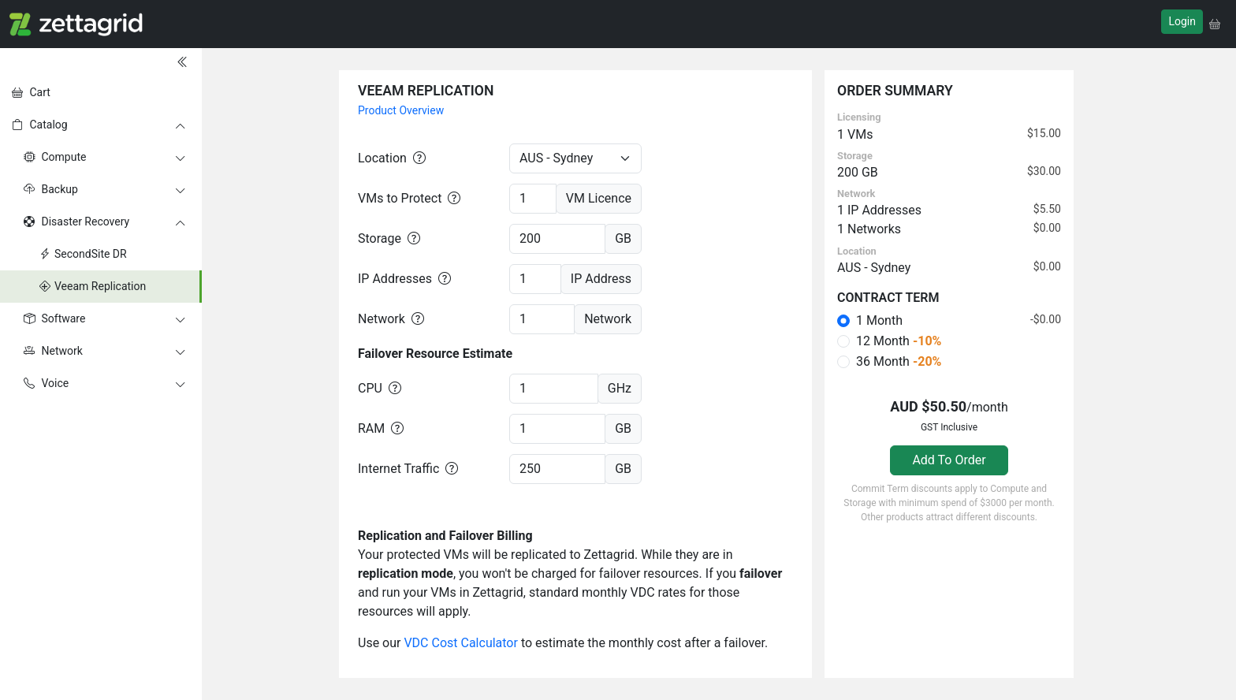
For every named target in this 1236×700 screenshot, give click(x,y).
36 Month (898, 361)
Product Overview (401, 110)
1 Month (879, 320)
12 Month (898, 340)
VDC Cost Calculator (461, 642)
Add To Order (948, 459)
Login (1182, 21)
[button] (1215, 24)
